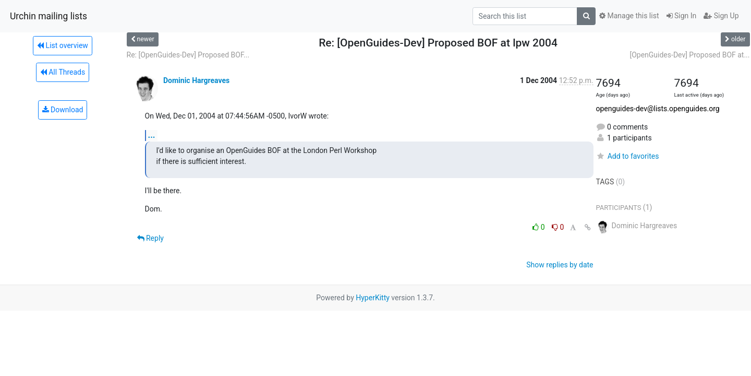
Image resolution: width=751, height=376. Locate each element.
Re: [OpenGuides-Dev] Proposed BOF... (188, 55)
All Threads (62, 72)
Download (62, 109)
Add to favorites (627, 156)
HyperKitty (373, 297)
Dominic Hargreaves (196, 80)
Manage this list (629, 15)
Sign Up (721, 15)
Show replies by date (559, 265)
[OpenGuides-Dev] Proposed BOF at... (689, 55)
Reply (150, 238)
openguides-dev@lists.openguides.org (658, 108)
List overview (62, 45)
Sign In (682, 15)
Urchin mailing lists (48, 16)
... (151, 135)
